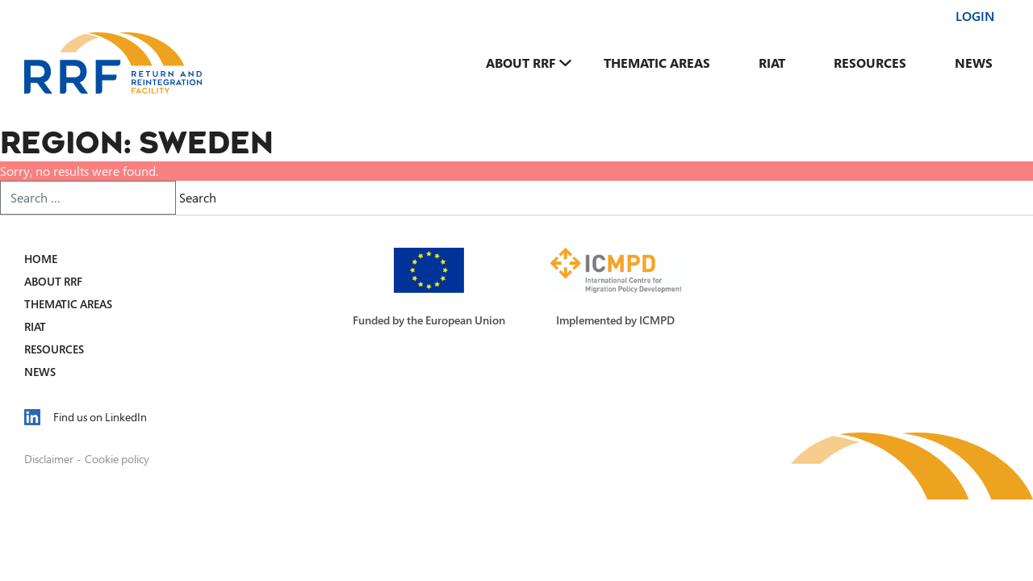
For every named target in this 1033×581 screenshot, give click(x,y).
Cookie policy (117, 458)
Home (40, 258)
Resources (870, 63)
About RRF (520, 63)
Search (197, 198)
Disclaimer (48, 458)
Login (975, 16)
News (974, 63)
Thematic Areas (657, 63)
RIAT (772, 63)
